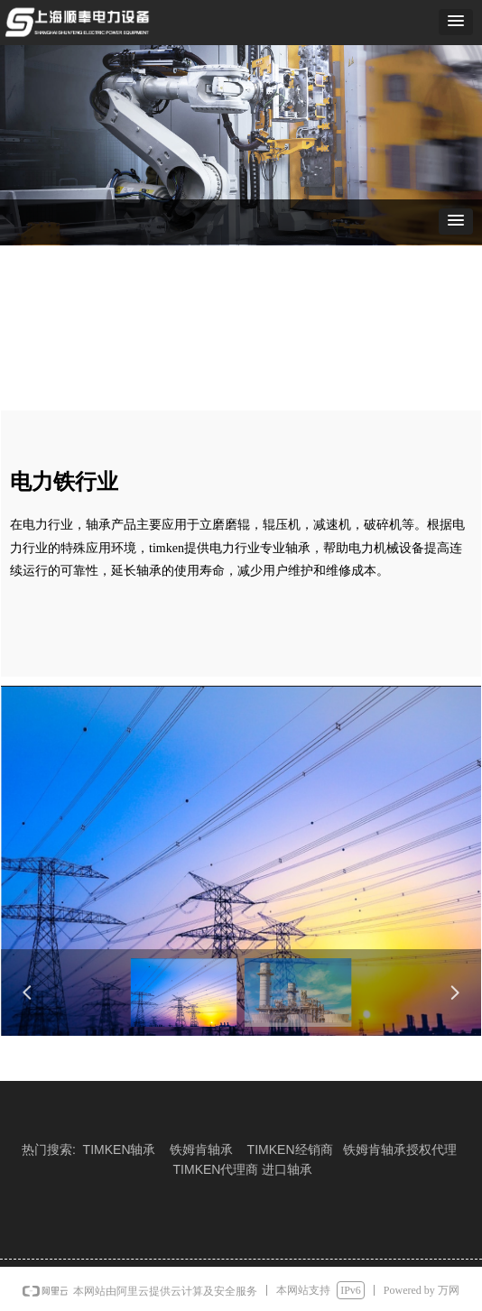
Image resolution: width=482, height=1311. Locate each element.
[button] (456, 22)
